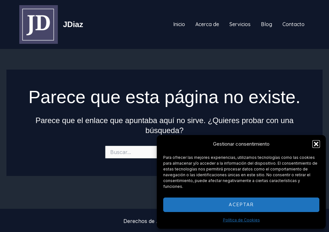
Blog (266, 24)
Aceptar (241, 204)
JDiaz (73, 24)
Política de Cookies (241, 220)
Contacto (293, 24)
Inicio (179, 24)
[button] (316, 144)
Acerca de (207, 24)
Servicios (240, 24)
